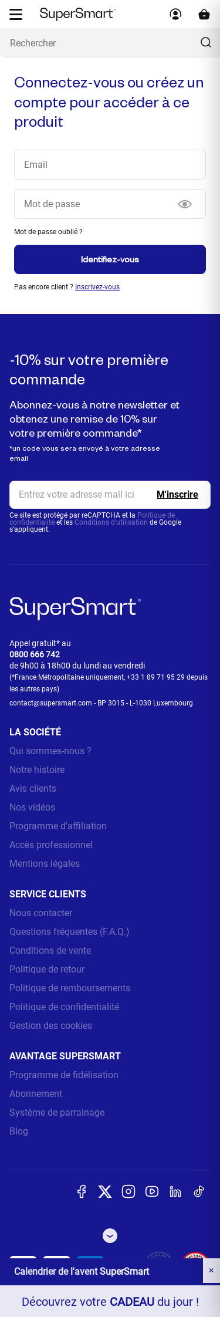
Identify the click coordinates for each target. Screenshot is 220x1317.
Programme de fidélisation (64, 1074)
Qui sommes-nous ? (50, 751)
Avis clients (32, 788)
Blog (18, 1131)
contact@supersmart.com (50, 703)
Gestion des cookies (50, 1025)
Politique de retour (46, 969)
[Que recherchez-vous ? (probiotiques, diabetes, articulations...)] (110, 43)
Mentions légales (44, 863)
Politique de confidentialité (64, 1006)
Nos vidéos (32, 807)
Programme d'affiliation (58, 826)
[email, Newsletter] (110, 495)
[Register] (177, 495)
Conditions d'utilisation (111, 522)
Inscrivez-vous (97, 287)
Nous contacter (40, 912)
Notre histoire (37, 769)
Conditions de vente (50, 950)
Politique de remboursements (69, 988)
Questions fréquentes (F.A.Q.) (69, 931)
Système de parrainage (56, 1112)
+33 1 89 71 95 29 (156, 677)
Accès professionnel (51, 844)
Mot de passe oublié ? (48, 232)
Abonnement (35, 1093)
